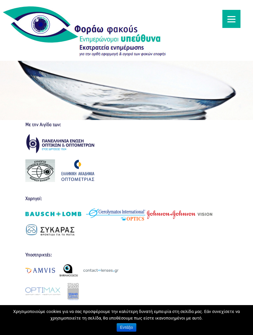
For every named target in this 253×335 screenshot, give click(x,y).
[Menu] (231, 19)
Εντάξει (126, 327)
